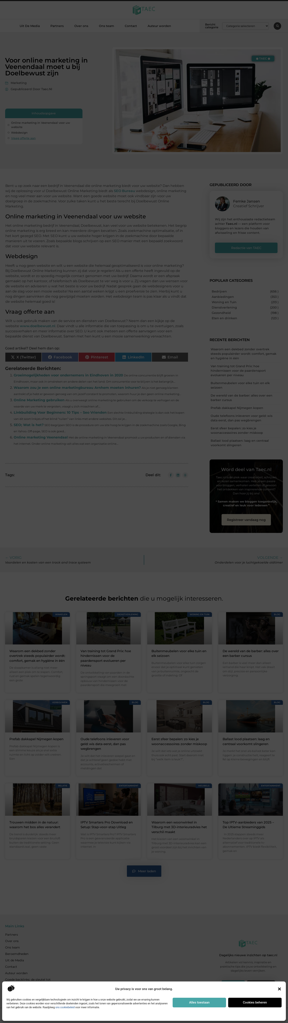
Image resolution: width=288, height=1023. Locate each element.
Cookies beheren (255, 1002)
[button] (279, 989)
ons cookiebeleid (65, 1007)
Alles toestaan (199, 1002)
